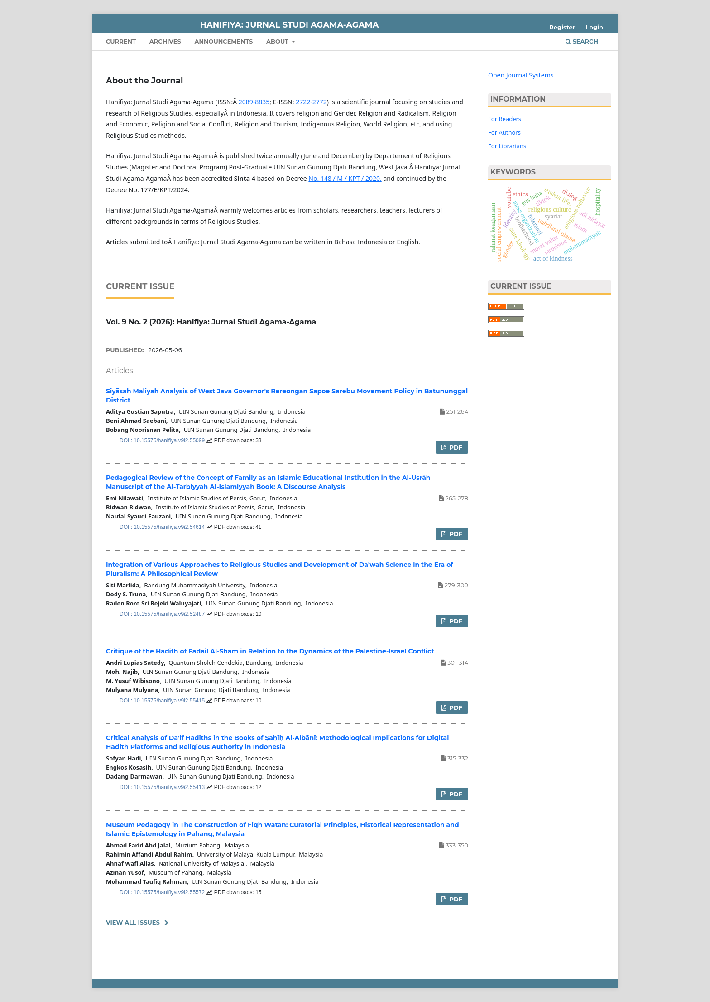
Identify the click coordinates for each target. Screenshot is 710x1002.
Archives (165, 41)
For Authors (504, 132)
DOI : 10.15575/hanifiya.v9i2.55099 (163, 440)
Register (562, 27)
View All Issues (133, 922)
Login (594, 27)
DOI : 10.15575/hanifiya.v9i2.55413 (163, 787)
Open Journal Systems (521, 75)
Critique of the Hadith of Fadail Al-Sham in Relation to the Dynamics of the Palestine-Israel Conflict (270, 651)
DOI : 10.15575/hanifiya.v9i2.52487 (163, 614)
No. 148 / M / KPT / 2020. (344, 178)
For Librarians (507, 146)
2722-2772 (311, 101)
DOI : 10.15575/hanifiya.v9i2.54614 (163, 527)
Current (121, 41)
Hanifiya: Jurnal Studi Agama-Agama (289, 25)
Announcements (223, 41)
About (278, 41)
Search (582, 41)
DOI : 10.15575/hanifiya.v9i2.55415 (163, 700)
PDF (455, 447)
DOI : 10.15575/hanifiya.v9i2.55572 (163, 892)
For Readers (504, 119)
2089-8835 (254, 101)
